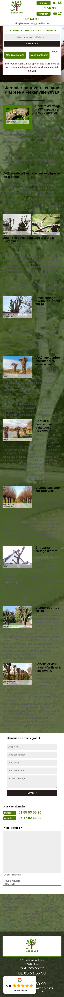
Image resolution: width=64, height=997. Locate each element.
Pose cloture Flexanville (29, 906)
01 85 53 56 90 (30, 812)
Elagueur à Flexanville (49, 919)
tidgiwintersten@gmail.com (32, 23)
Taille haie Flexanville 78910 (49, 908)
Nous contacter (39, 55)
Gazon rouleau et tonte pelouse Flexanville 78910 (31, 919)
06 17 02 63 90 (30, 818)
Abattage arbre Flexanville (10, 908)
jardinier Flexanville (8, 918)
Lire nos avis (19, 990)
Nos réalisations (15, 55)
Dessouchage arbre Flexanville (11, 928)
